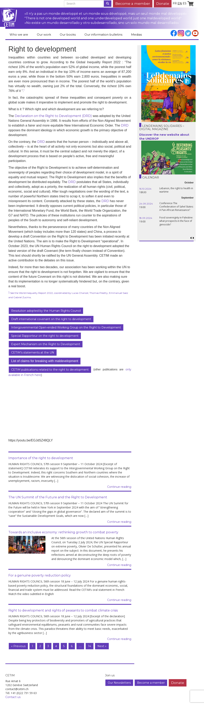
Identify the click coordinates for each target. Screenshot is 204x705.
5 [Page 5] (64, 646)
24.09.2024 (146, 203)
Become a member (132, 3)
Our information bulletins (103, 34)
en (180, 3)
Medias (136, 34)
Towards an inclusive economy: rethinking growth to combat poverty (63, 532)
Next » (101, 646)
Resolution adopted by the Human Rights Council (46, 311)
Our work (44, 34)
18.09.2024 (145, 217)
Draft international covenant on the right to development (51, 319)
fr (175, 3)
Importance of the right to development (40, 458)
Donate (162, 3)
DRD (124, 125)
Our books (68, 34)
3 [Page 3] (48, 646)
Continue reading (119, 487)
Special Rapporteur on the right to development (44, 336)
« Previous (18, 646)
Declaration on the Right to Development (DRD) (53, 116)
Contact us (13, 697)
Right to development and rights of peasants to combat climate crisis (63, 610)
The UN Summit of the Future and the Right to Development (57, 497)
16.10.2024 (145, 188)
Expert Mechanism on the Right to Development (45, 344)
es (184, 3)
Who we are (19, 34)
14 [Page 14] (89, 646)
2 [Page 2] (40, 646)
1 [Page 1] (32, 646)
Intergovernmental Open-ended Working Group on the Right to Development (66, 327)
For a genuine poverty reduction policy (39, 575)
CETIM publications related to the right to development (50, 369)
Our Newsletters (119, 683)
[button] (193, 238)
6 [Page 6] (72, 646)
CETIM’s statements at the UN (32, 352)
